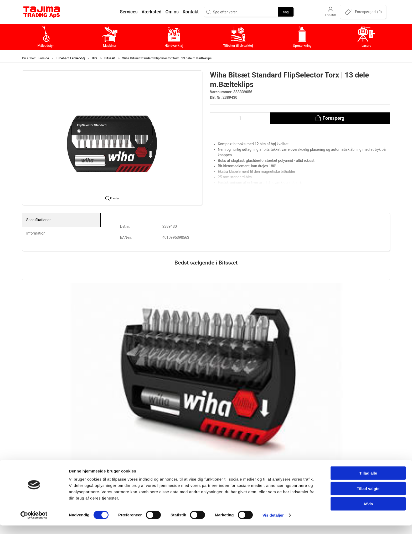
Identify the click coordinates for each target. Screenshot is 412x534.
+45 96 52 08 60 (100, 468)
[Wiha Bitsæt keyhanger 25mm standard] (355, 306)
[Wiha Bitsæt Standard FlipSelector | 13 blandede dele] (131, 306)
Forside (43, 58)
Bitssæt (109, 58)
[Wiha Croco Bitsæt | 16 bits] (206, 306)
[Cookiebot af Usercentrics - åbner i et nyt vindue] (34, 524)
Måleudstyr (165, 437)
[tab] (202, 375)
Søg (286, 12)
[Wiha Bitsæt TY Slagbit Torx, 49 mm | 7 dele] (280, 306)
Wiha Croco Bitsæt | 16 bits (197, 338)
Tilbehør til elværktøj (70, 58)
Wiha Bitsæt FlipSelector (46, 338)
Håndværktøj (166, 453)
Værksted (286, 453)
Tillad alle (368, 481)
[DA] (41, 11)
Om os (283, 437)
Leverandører (289, 461)
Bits (94, 58)
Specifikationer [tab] (38, 220)
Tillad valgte (368, 497)
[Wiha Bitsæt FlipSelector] (57, 306)
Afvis (368, 512)
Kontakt (284, 445)
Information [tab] (35, 233)
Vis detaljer (273, 523)
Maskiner (163, 445)
